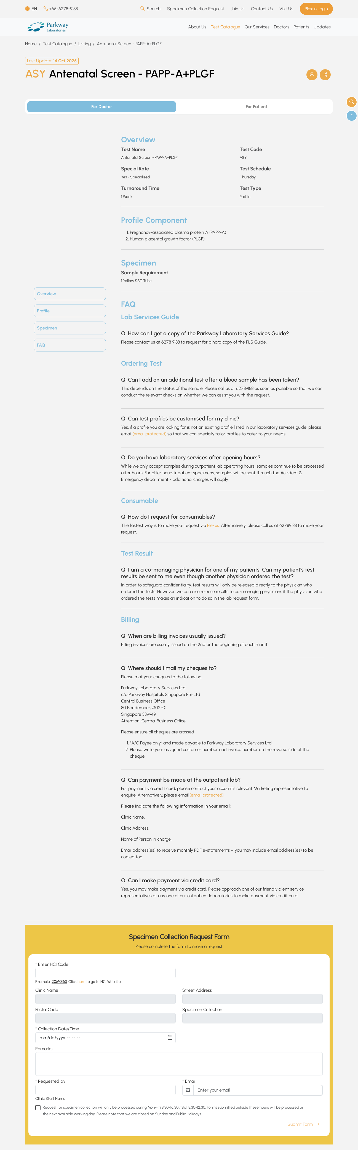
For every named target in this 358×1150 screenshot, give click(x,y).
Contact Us (262, 8)
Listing (84, 43)
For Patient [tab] (256, 106)
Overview (46, 293)
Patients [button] (301, 27)
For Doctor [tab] (101, 106)
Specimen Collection (202, 1009)
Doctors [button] (281, 27)
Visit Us (286, 8)
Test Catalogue (57, 43)
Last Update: (52, 60)
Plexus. (213, 525)
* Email (189, 1081)
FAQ (41, 345)
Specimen (47, 328)
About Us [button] (197, 27)
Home (31, 43)
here (82, 981)
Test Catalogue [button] (225, 27)
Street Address (197, 990)
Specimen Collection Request (195, 8)
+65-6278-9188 (61, 8)
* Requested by (50, 1081)
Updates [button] (322, 27)
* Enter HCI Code (51, 964)
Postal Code (46, 1009)
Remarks (43, 1048)
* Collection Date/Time (57, 1028)
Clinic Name (46, 990)
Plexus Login (316, 8)
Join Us (237, 8)
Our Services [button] (257, 27)
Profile (43, 310)
